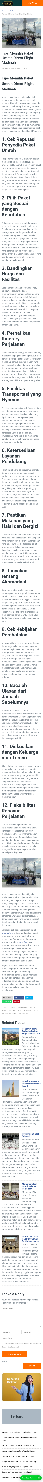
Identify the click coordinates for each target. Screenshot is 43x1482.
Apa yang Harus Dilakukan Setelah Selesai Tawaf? (19, 1432)
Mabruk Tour (7, 933)
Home (4, 11)
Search (4, 1361)
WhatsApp (7, 1001)
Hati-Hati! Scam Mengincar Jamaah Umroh (17, 1477)
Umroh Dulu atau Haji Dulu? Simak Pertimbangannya (30, 1238)
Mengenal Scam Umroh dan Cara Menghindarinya (19, 1461)
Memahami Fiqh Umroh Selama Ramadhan (29, 1186)
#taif (36, 1011)
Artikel (10, 11)
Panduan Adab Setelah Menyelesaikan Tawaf (18, 1456)
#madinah (17, 1011)
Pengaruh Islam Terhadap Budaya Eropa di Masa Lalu (31, 1031)
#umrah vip (23, 1014)
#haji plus (6, 1011)
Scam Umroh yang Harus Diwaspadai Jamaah (18, 1467)
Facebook (19, 998)
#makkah (27, 1011)
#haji (32, 1008)
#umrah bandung (9, 1014)
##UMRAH (12, 1008)
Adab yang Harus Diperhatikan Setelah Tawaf (18, 1446)
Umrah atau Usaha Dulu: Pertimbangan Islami (31, 1083)
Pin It (16, 1001)
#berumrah (23, 1008)
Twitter (29, 998)
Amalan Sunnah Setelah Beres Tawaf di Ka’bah (18, 1451)
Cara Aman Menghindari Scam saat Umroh (17, 1472)
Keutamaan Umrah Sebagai (30, 1135)
